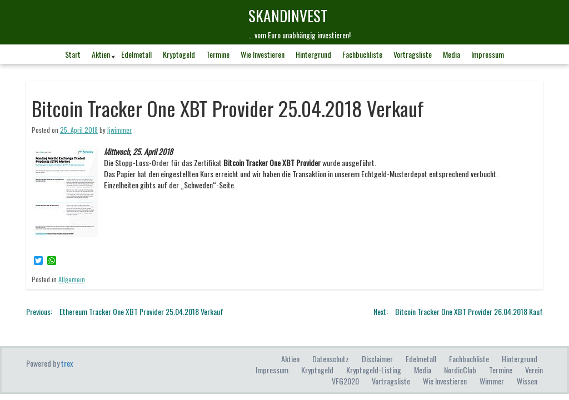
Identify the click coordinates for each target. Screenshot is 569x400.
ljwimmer (119, 129)
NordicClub (460, 370)
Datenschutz (330, 358)
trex (67, 363)
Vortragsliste (412, 54)
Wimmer (492, 381)
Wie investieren (262, 54)
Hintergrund (313, 54)
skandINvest (288, 15)
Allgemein (71, 279)
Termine (217, 54)
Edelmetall (136, 54)
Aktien (101, 54)
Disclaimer (377, 358)
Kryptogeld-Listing (373, 370)
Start (73, 54)
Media (451, 54)
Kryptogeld (179, 54)
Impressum (487, 54)
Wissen (527, 381)
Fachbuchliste (362, 54)
